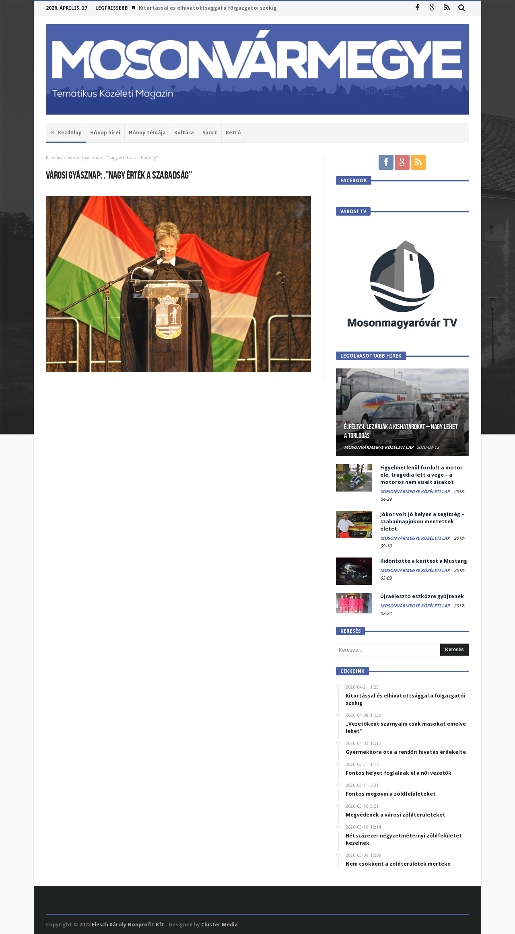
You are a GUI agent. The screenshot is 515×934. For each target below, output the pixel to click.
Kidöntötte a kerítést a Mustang (423, 561)
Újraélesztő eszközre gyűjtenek (422, 596)
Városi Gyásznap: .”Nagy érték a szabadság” (113, 157)
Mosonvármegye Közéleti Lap (379, 447)
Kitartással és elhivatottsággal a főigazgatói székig (208, 8)
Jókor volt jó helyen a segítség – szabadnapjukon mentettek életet (422, 521)
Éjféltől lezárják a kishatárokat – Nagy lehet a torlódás (400, 431)
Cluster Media (219, 925)
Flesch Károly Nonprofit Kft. (129, 925)
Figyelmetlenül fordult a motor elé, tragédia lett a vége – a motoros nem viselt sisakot (421, 475)
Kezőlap (54, 157)
